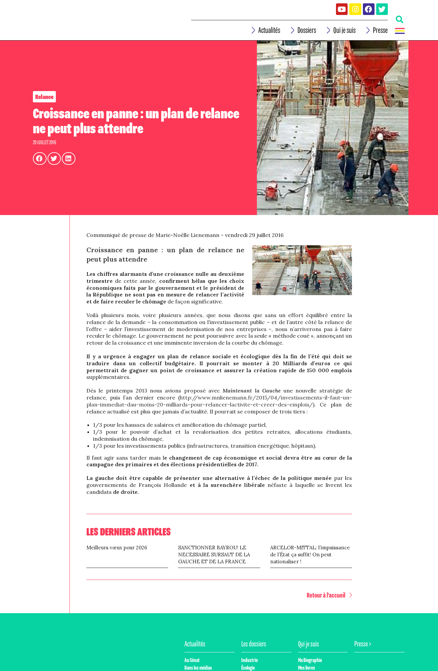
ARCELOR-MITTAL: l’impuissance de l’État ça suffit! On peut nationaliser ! (310, 561)
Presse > (362, 650)
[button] (330, 601)
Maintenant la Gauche (252, 397)
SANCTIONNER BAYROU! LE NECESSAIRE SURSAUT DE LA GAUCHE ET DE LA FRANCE (214, 561)
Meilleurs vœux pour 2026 (116, 554)
